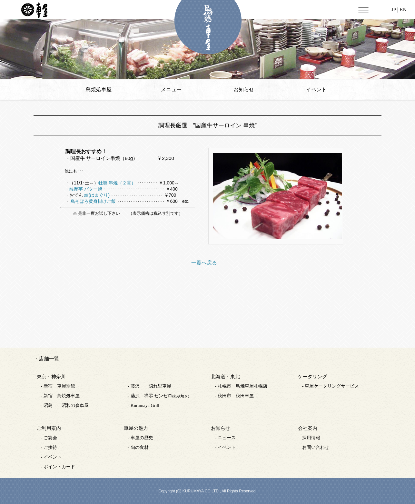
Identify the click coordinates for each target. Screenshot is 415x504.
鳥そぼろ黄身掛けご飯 (92, 201)
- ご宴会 (49, 437)
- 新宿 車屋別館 (58, 386)
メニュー (171, 89)
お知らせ (243, 89)
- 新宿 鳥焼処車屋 (60, 395)
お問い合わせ (315, 447)
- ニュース (225, 437)
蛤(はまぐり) (97, 195)
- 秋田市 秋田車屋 (234, 395)
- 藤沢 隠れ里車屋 (149, 386)
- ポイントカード (58, 466)
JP (393, 9)
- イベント (51, 457)
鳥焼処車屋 (99, 89)
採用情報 (311, 437)
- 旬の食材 (138, 447)
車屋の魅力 (136, 428)
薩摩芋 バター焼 (85, 189)
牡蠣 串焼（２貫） (117, 182)
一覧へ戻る (204, 262)
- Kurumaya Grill (143, 405)
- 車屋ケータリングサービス (330, 386)
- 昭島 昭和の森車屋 (65, 405)
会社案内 (307, 428)
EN (403, 9)
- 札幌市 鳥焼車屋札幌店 (241, 386)
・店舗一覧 (46, 358)
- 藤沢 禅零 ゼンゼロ (159, 395)
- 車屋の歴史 (140, 437)
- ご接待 (49, 447)
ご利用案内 (49, 428)
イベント (316, 89)
